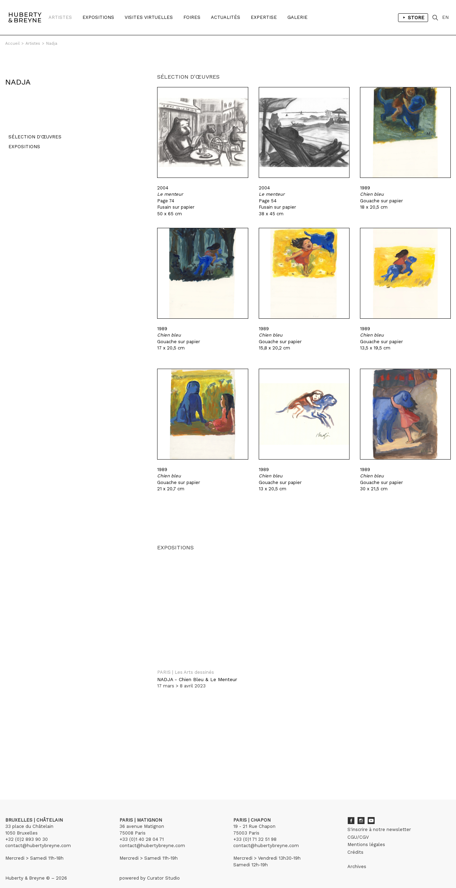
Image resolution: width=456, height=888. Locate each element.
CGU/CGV (358, 826)
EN (445, 17)
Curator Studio (163, 867)
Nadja (51, 43)
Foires (191, 17)
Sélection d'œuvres (31, 129)
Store (413, 17)
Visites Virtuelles (149, 17)
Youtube (371, 809)
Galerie (297, 17)
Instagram (361, 809)
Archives (356, 855)
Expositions (98, 17)
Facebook (350, 809)
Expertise (264, 17)
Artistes (60, 17)
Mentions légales (366, 833)
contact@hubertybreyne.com (38, 834)
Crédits (355, 841)
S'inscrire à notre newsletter (379, 818)
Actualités (225, 17)
